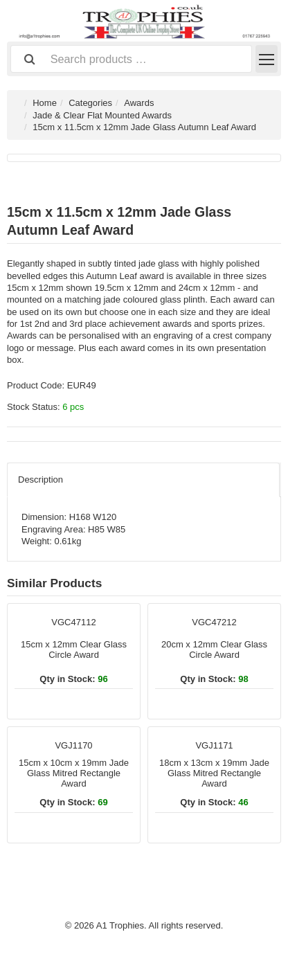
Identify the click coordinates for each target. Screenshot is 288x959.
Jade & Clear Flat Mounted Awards (102, 115)
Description (40, 479)
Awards (139, 103)
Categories (90, 103)
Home (45, 103)
